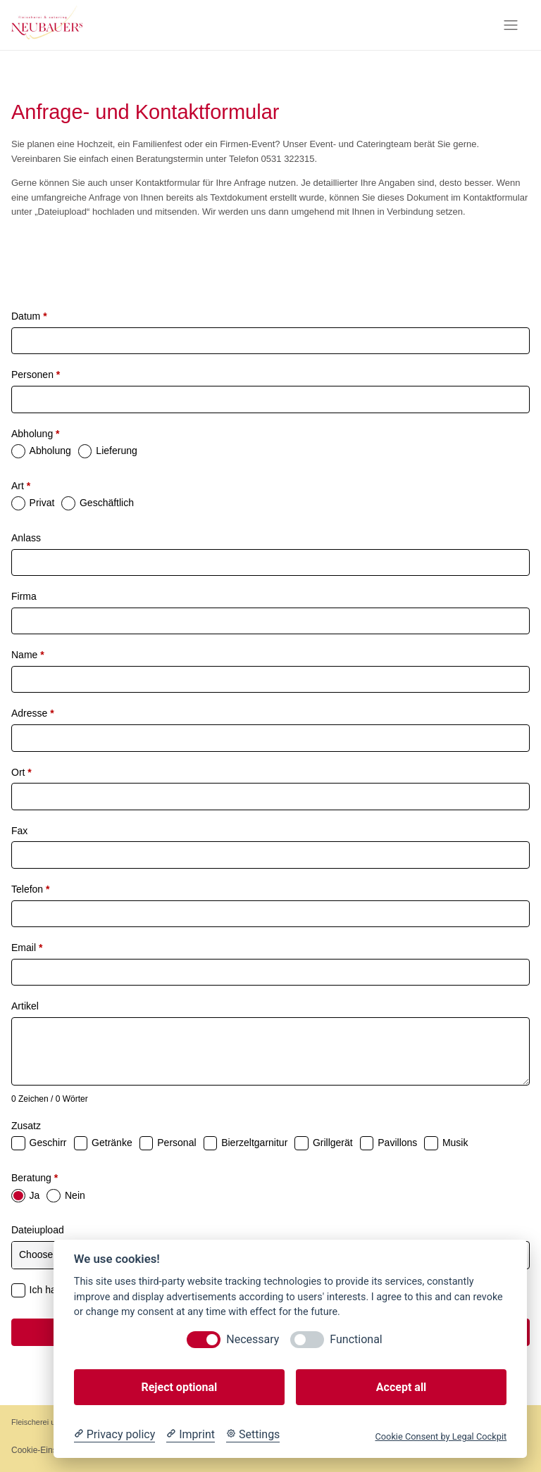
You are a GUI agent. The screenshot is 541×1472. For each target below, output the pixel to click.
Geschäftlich (107, 502)
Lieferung (116, 450)
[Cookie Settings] (253, 1435)
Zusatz (26, 1125)
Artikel (25, 1006)
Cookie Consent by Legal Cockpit (440, 1436)
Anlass (26, 537)
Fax (19, 830)
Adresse (32, 713)
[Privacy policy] (114, 1435)
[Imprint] (190, 1435)
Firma (24, 596)
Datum (29, 316)
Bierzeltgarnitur (254, 1142)
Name (27, 654)
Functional (356, 1339)
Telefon (30, 889)
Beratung (34, 1177)
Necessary (252, 1339)
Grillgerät (333, 1142)
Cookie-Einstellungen (51, 1450)
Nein (75, 1195)
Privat (42, 502)
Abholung (35, 433)
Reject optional (179, 1387)
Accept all (401, 1387)
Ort (21, 772)
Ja (35, 1195)
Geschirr (48, 1142)
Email (26, 947)
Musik (455, 1142)
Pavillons (397, 1142)
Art (20, 485)
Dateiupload (37, 1229)
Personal (176, 1142)
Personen (35, 374)
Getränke (112, 1142)
